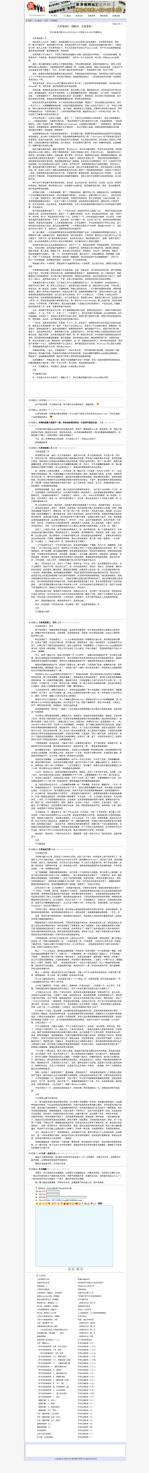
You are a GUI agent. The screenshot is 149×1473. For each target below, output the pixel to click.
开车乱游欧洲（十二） (86, 1412)
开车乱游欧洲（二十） (86, 1385)
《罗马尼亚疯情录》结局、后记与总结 (52, 1359)
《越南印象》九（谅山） (46, 1412)
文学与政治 (82, 1328)
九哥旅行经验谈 (43, 1301)
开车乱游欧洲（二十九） (87, 1359)
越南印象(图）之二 (44, 1436)
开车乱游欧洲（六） (86, 1432)
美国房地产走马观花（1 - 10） (48, 1352)
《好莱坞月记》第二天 (86, 1342)
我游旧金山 (82, 1301)
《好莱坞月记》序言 (86, 1348)
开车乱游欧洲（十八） (86, 1392)
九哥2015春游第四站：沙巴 (47, 1332)
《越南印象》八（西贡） (46, 1416)
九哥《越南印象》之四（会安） (49, 1429)
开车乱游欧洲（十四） (86, 1406)
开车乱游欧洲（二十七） (87, 1365)
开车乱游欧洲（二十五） (87, 1369)
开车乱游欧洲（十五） (86, 1402)
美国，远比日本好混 (86, 1332)
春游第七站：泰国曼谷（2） (48, 1315)
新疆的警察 (41, 1348)
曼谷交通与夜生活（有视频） (48, 1312)
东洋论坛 (79, 16)
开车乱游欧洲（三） (86, 1442)
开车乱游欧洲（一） (86, 1449)
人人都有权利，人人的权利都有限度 (92, 1325)
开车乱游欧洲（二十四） (87, 1372)
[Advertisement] (75, 389)
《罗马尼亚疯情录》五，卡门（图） (51, 1395)
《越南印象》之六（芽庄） (47, 1422)
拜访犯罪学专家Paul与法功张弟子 (91, 1295)
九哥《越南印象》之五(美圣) (48, 1426)
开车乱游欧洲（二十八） (87, 1362)
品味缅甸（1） (42, 1298)
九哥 (46, 21)
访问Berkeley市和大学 (86, 1298)
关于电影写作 (83, 1312)
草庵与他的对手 (84, 1291)
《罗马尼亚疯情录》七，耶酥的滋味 (51, 1389)
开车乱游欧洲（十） (86, 1419)
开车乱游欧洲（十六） (86, 1399)
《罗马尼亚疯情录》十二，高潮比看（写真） (54, 1372)
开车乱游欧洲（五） (86, 1436)
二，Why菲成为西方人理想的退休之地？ (52, 1342)
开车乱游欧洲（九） (86, 1422)
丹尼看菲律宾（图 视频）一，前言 (50, 1345)
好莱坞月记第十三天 (86, 1305)
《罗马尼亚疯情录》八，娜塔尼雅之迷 (52, 1385)
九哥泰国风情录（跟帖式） (47, 1322)
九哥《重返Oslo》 (44, 1355)
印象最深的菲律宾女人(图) (47, 1338)
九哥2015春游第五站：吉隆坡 (48, 1328)
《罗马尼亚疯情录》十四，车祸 (50, 1365)
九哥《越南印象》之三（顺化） (49, 1432)
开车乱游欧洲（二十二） (87, 1379)
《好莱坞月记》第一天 (86, 1345)
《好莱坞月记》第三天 (86, 1338)
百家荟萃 (91, 16)
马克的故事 (41, 1442)
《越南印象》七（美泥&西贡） (49, 1419)
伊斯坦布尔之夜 (43, 1295)
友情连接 (116, 16)
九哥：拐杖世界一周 (45, 1335)
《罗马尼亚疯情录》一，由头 (48, 1409)
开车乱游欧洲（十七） (86, 1395)
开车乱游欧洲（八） (86, 1426)
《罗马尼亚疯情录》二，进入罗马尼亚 (52, 1406)
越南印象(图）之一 (44, 1439)
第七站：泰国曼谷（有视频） (48, 1318)
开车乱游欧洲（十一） (86, 1416)
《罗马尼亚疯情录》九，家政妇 (49, 1382)
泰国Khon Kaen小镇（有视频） (49, 1308)
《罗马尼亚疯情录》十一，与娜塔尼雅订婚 (53, 1375)
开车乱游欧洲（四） (86, 1439)
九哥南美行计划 (43, 1291)
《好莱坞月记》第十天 (86, 1315)
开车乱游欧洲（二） (86, 1446)
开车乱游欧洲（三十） (86, 1355)
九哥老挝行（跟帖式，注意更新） (50, 1305)
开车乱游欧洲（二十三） (87, 1375)
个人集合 (67, 16)
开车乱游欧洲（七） (86, 1429)
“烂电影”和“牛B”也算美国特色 (89, 1308)
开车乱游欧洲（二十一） (87, 1382)
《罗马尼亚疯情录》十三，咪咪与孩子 (52, 1369)
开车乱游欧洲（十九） (86, 1389)
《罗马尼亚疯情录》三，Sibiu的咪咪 (51, 1402)
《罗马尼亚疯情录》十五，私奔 (49, 1362)
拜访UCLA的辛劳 (84, 1322)
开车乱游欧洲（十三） (86, 1409)
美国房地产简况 (84, 1318)
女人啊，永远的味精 (45, 1449)
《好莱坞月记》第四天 (86, 1335)
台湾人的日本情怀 (44, 1446)
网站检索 (104, 16)
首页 (30, 21)
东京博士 (43, 400)
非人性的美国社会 (85, 1352)
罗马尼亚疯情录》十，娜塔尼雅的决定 (52, 1379)
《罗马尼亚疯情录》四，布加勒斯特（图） (53, 1399)
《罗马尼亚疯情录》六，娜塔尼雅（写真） (53, 1392)
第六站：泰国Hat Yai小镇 (46, 1325)
